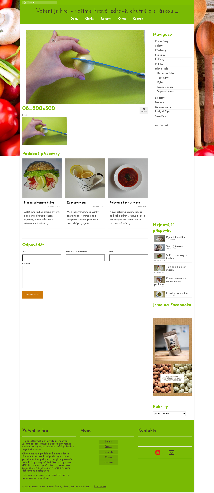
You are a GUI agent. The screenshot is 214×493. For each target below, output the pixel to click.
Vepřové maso (165, 91)
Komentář (26, 263)
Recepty (106, 18)
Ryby (160, 82)
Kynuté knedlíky (175, 237)
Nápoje (159, 102)
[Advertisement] (172, 173)
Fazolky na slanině (177, 293)
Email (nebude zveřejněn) (77, 252)
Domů (74, 18)
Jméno (25, 252)
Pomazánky (161, 41)
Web (111, 252)
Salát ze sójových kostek (176, 257)
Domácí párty (163, 107)
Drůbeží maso (165, 87)
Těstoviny (163, 77)
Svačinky (160, 55)
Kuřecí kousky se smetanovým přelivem (170, 281)
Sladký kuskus (174, 246)
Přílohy (159, 64)
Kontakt (138, 18)
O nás (122, 18)
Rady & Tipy (162, 111)
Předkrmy (160, 50)
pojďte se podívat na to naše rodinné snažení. (45, 477)
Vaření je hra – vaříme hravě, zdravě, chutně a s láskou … (107, 11)
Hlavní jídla (161, 68)
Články (89, 18)
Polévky (159, 59)
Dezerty (160, 97)
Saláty (159, 45)
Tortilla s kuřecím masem (176, 268)
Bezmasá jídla (165, 73)
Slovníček (160, 116)
